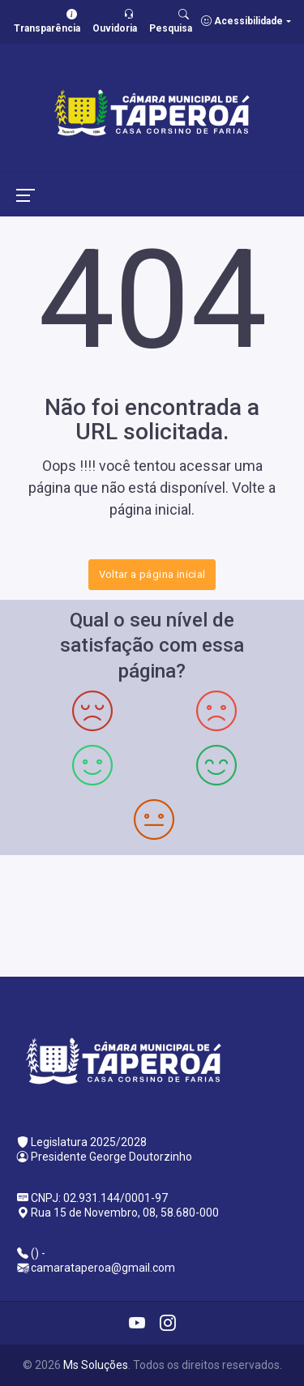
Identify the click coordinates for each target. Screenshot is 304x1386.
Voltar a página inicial (152, 574)
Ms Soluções (95, 1364)
